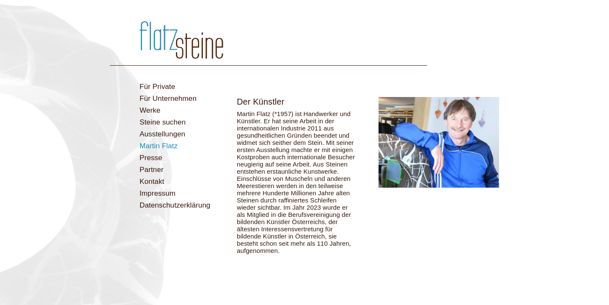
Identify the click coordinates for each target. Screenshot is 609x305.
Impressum (158, 193)
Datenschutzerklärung (175, 205)
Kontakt (152, 181)
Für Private (157, 87)
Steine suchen (163, 122)
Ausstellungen (162, 134)
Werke (150, 110)
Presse (151, 158)
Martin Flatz (159, 146)
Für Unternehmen (168, 98)
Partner (151, 170)
